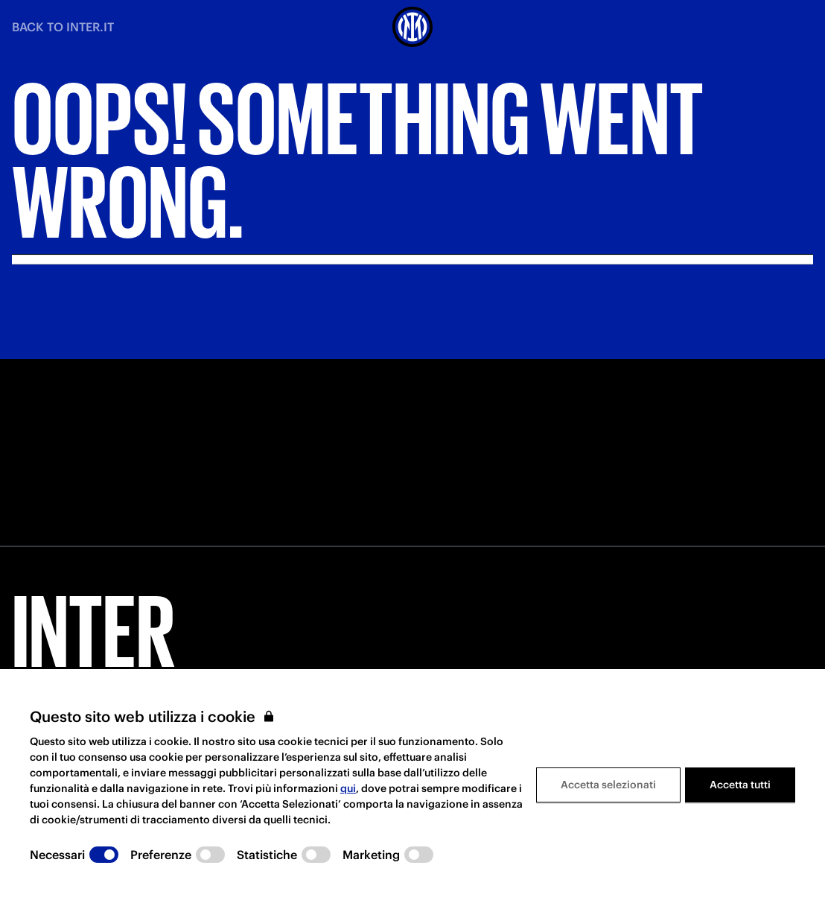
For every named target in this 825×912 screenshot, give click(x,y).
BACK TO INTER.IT (63, 26)
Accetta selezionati (608, 784)
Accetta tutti (740, 784)
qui (348, 788)
